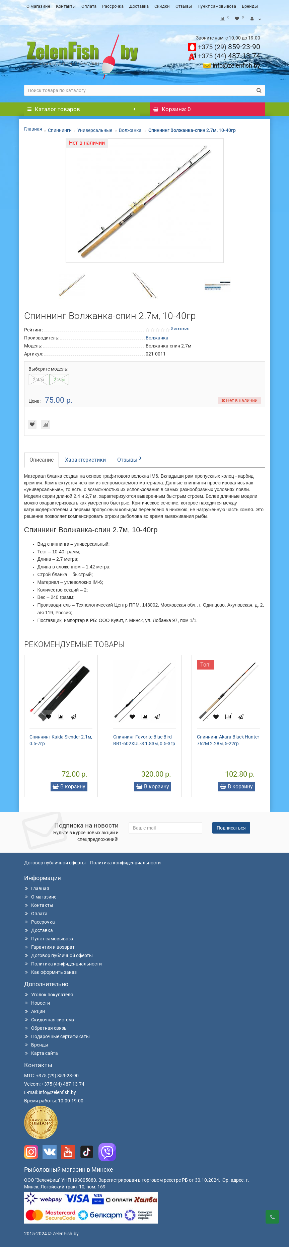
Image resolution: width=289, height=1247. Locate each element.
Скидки (162, 6)
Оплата (88, 6)
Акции (34, 1011)
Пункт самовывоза (217, 6)
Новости (37, 1003)
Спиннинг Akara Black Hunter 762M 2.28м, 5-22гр (228, 740)
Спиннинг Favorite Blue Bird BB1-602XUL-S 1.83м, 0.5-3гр (144, 740)
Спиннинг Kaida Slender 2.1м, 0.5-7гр (60, 740)
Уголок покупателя (48, 994)
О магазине (38, 6)
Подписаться (231, 828)
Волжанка (131, 130)
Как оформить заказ (50, 972)
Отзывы (183, 6)
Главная (33, 129)
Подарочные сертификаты (57, 1036)
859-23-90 (229, 47)
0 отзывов (180, 328)
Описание (41, 460)
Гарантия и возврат (49, 947)
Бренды (250, 6)
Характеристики (85, 460)
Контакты (66, 6)
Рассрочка (113, 6)
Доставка (139, 6)
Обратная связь (45, 1028)
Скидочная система (49, 1019)
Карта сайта (41, 1053)
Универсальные (95, 130)
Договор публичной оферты (55, 862)
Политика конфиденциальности (125, 862)
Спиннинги (60, 130)
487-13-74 (229, 56)
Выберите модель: (48, 369)
